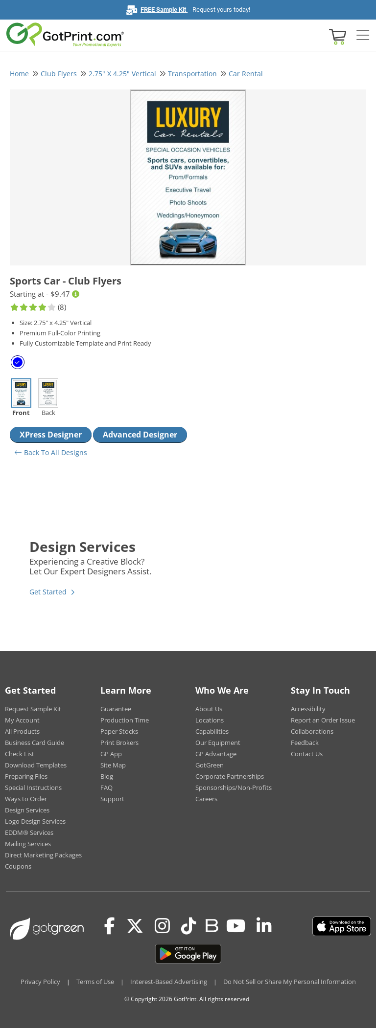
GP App (111, 753)
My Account (22, 720)
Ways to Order (26, 798)
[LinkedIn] (264, 926)
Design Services (27, 810)
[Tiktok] (189, 926)
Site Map (113, 765)
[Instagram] (162, 926)
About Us (208, 708)
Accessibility (308, 708)
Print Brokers (119, 742)
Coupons (18, 866)
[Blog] (211, 925)
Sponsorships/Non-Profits (233, 787)
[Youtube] (236, 926)
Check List (19, 753)
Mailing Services (28, 843)
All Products (22, 731)
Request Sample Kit (33, 708)
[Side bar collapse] (362, 35)
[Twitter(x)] (135, 926)
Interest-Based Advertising (168, 981)
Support (112, 798)
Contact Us (307, 753)
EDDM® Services (29, 832)
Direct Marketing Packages (43, 855)
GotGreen (209, 765)
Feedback (305, 742)
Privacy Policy (40, 981)
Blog (106, 776)
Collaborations (312, 731)
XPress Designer (51, 434)
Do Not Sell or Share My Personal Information (289, 981)
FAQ (106, 787)
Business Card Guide (34, 742)
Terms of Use (95, 981)
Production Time (124, 720)
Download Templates (36, 765)
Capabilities (212, 731)
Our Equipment (217, 742)
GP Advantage (215, 753)
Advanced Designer (140, 434)
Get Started (48, 591)
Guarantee (115, 708)
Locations (209, 720)
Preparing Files (26, 776)
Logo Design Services (35, 821)
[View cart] (336, 36)
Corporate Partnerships (229, 776)
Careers (206, 798)
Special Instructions (33, 787)
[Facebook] (110, 926)
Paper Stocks (119, 731)
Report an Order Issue (323, 720)
